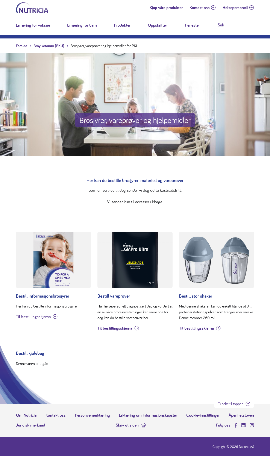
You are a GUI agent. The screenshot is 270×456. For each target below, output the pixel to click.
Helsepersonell (235, 7)
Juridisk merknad (30, 425)
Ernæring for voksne (33, 25)
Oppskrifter (157, 25)
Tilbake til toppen (230, 403)
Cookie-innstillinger (203, 415)
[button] (55, 25)
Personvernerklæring (92, 415)
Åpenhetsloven (241, 415)
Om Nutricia (26, 415)
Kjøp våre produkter (166, 7)
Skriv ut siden (127, 425)
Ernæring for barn (82, 25)
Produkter (122, 25)
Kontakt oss (200, 7)
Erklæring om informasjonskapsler (148, 415)
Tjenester (192, 25)
